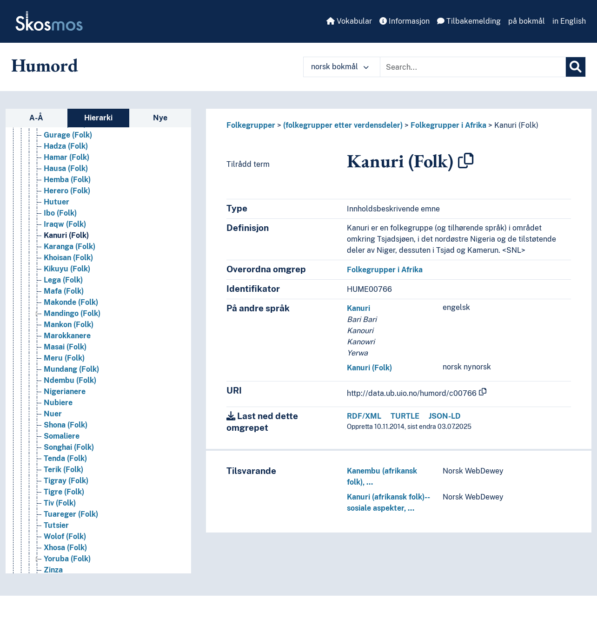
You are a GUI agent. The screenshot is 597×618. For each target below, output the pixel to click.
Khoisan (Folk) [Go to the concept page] (68, 257)
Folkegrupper (250, 125)
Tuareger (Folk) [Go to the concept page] (71, 514)
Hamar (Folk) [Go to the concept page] (66, 157)
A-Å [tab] (36, 117)
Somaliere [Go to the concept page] (62, 436)
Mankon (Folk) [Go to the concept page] (68, 324)
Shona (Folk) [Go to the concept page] (65, 425)
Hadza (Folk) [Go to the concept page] (66, 146)
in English (569, 21)
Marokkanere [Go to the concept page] (67, 335)
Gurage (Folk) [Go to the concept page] (68, 135)
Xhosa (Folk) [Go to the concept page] (65, 547)
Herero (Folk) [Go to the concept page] (67, 190)
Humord (44, 65)
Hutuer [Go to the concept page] (56, 201)
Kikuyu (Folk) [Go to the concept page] (67, 268)
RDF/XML (364, 416)
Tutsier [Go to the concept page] (56, 525)
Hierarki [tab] (98, 117)
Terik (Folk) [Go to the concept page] (63, 469)
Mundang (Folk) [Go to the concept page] (71, 369)
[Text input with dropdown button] (473, 67)
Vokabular (349, 21)
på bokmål (526, 21)
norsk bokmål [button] (340, 66)
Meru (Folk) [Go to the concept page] (64, 358)
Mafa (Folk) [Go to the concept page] (64, 291)
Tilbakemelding (469, 21)
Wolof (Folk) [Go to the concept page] (65, 536)
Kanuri (358, 308)
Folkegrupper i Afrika (448, 125)
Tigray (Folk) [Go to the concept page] (66, 480)
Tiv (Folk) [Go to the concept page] (60, 503)
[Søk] (575, 67)
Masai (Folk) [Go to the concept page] (65, 346)
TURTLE (405, 416)
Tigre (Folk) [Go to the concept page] (64, 491)
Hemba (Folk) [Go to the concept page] (67, 179)
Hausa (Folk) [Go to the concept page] (66, 168)
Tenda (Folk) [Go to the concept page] (65, 458)
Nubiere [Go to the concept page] (58, 402)
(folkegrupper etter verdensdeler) (343, 125)
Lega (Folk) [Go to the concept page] (63, 280)
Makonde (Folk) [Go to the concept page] (71, 302)
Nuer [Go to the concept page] (53, 413)
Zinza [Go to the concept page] (53, 569)
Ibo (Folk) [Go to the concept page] (60, 213)
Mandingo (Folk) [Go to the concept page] (72, 313)
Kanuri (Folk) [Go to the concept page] (66, 235)
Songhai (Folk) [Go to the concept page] (69, 447)
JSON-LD (445, 416)
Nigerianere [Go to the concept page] (65, 391)
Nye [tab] (160, 117)
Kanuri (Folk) (516, 125)
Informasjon (404, 21)
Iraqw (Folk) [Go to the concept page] (65, 224)
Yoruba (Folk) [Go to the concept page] (67, 558)
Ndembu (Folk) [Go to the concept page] (70, 380)
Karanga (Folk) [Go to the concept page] (69, 246)
